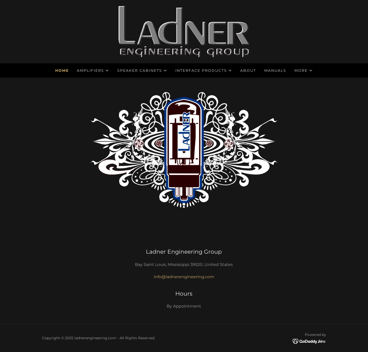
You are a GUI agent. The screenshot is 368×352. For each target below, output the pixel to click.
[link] (184, 31)
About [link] (248, 70)
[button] (93, 70)
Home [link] (62, 70)
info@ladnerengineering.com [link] (184, 276)
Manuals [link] (275, 70)
